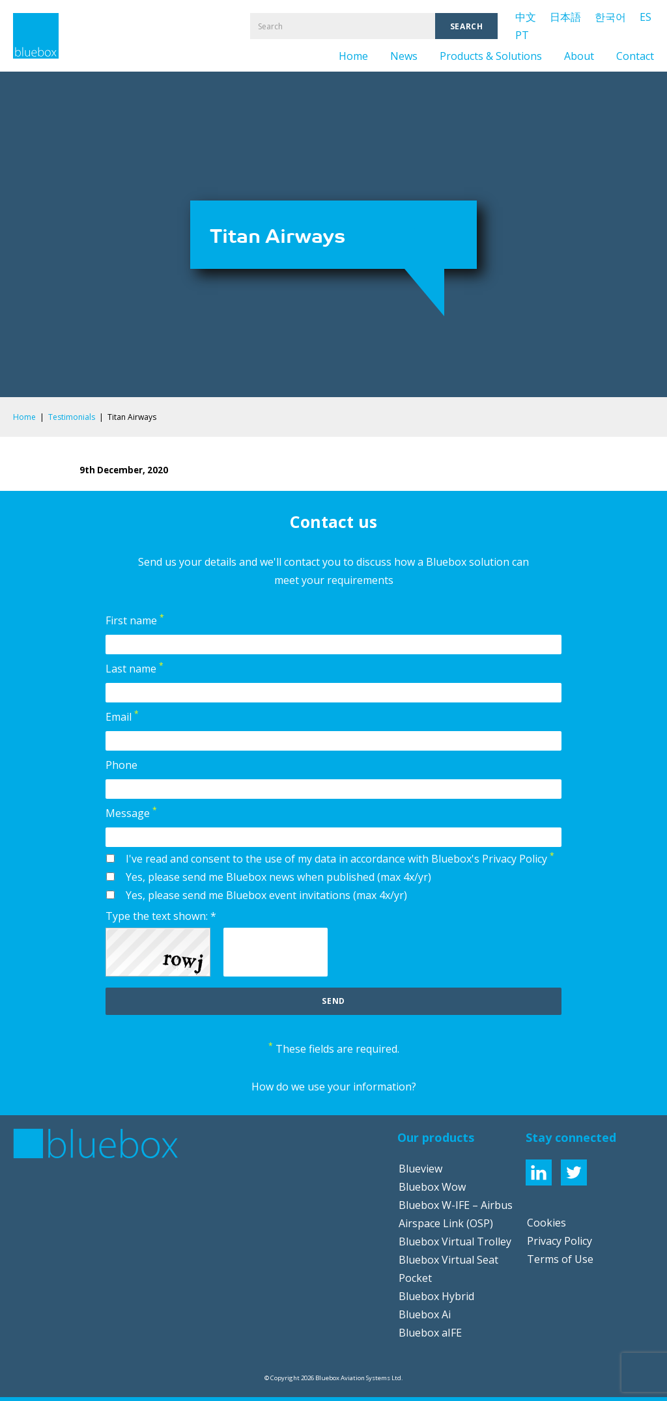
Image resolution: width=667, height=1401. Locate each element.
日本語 (565, 17)
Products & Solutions (491, 56)
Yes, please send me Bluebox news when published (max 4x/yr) (278, 877)
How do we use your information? (333, 1086)
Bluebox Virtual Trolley (455, 1241)
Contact (635, 56)
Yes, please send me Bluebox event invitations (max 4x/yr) (266, 895)
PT (522, 35)
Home (353, 56)
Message (131, 812)
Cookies (546, 1222)
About (579, 56)
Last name (134, 668)
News (404, 56)
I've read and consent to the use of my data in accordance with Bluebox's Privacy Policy (340, 858)
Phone (121, 765)
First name (135, 620)
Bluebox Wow (432, 1187)
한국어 (610, 17)
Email (122, 716)
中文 (525, 17)
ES (645, 17)
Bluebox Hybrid (436, 1296)
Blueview (420, 1168)
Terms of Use (560, 1259)
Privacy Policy (559, 1241)
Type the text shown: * (161, 916)
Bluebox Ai (425, 1314)
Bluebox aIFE (430, 1332)
